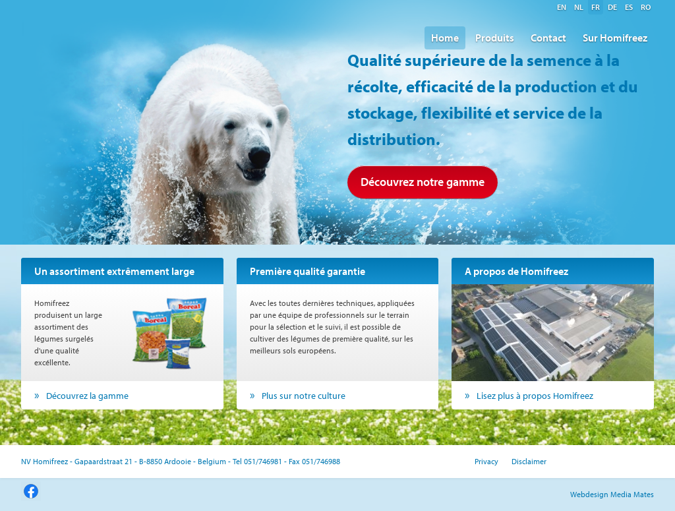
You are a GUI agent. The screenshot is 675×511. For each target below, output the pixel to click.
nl (578, 7)
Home (445, 37)
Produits (494, 37)
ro (646, 7)
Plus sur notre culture (303, 396)
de (612, 7)
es (629, 7)
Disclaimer (529, 461)
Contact (548, 37)
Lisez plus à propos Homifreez (535, 396)
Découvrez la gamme (87, 396)
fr (595, 7)
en (561, 7)
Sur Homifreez (615, 37)
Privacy (486, 461)
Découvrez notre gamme (422, 181)
